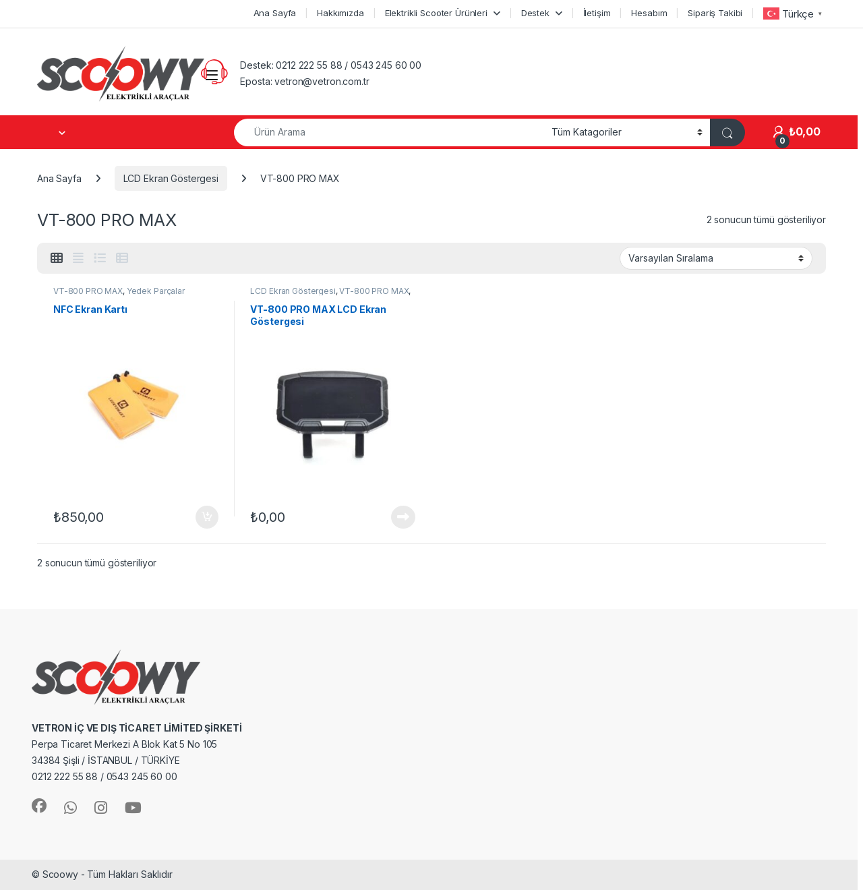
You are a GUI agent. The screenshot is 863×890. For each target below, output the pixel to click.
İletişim (597, 12)
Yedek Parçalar (156, 291)
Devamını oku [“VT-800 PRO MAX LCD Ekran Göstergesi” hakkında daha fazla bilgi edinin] (403, 517)
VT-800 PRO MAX (88, 291)
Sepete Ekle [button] (207, 517)
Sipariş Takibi (715, 12)
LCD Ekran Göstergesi (170, 178)
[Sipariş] (716, 258)
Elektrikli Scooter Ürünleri (436, 12)
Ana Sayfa (275, 12)
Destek (535, 12)
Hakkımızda (340, 12)
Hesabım (649, 12)
